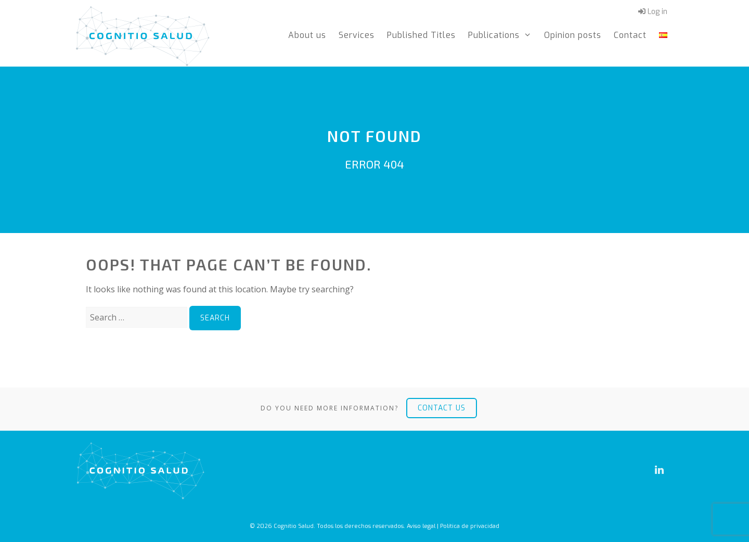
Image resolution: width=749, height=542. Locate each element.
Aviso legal (421, 526)
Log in (652, 12)
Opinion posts (572, 35)
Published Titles (421, 35)
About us (307, 35)
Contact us (442, 408)
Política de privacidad (469, 526)
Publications (503, 35)
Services (356, 35)
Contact (630, 35)
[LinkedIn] (659, 470)
